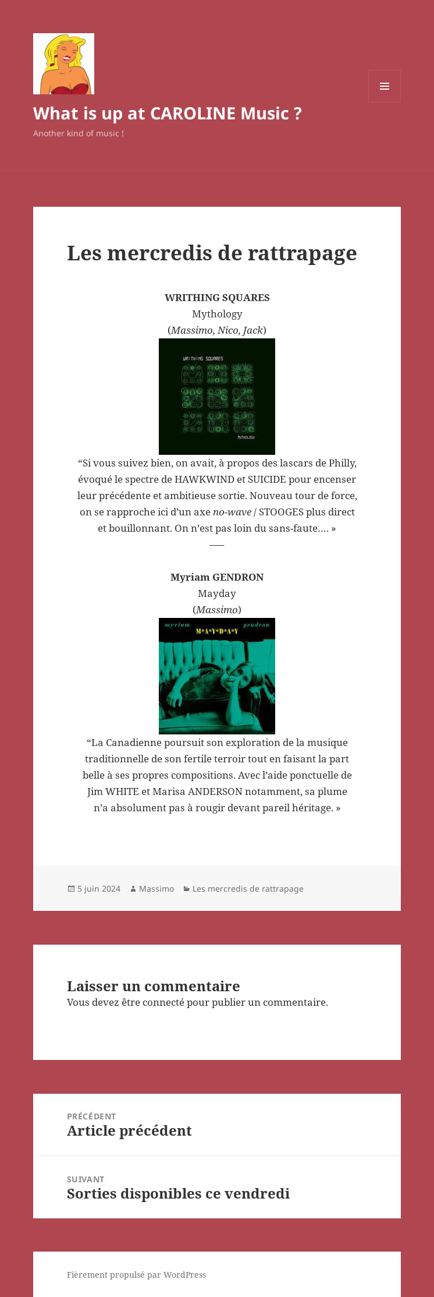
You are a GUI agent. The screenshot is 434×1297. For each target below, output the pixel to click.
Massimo (156, 888)
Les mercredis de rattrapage (248, 888)
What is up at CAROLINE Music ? (167, 112)
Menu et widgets (385, 102)
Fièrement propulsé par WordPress (136, 1274)
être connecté (153, 1002)
